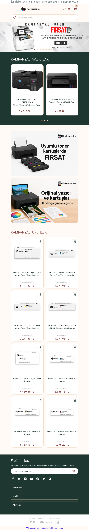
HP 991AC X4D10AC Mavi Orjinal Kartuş (61, 379)
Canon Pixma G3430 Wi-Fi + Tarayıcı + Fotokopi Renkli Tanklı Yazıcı (62, 102)
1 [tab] (34, 49)
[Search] (44, 17)
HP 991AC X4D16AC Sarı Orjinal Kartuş (27, 432)
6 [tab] (49, 49)
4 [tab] (43, 49)
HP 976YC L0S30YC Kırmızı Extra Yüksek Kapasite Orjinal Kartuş (62, 326)
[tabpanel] (44, 37)
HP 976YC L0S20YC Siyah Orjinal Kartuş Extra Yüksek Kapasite (27, 273)
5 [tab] (46, 49)
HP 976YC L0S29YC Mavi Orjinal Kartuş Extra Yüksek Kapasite (62, 273)
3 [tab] (40, 49)
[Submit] (73, 471)
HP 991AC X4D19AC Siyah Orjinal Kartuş (27, 379)
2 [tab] (37, 49)
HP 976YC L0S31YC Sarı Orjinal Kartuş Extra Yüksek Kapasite (27, 326)
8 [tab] (54, 49)
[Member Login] (69, 9)
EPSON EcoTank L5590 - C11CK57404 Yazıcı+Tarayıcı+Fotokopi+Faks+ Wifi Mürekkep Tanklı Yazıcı (27, 102)
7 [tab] (51, 49)
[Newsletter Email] (44, 471)
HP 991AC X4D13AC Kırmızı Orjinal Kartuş (61, 432)
